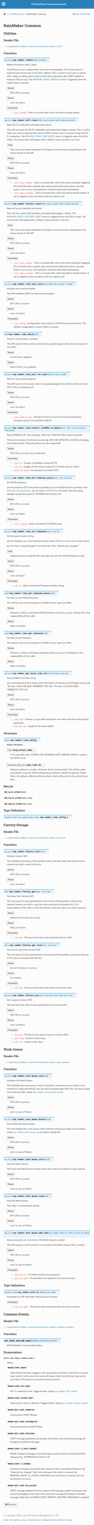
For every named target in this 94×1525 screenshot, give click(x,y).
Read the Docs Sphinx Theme (58, 1520)
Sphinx (17, 1520)
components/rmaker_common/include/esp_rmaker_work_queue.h (38, 1062)
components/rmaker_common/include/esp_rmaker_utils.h (35, 46)
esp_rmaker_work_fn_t (58, 1233)
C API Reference (16, 14)
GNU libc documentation (19, 491)
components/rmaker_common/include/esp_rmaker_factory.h (36, 838)
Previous (10, 1504)
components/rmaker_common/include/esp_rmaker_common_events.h (40, 1327)
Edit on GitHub (82, 14)
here (64, 541)
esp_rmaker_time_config (28, 817)
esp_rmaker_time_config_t (54, 284)
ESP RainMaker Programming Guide (48, 4)
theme (31, 1520)
